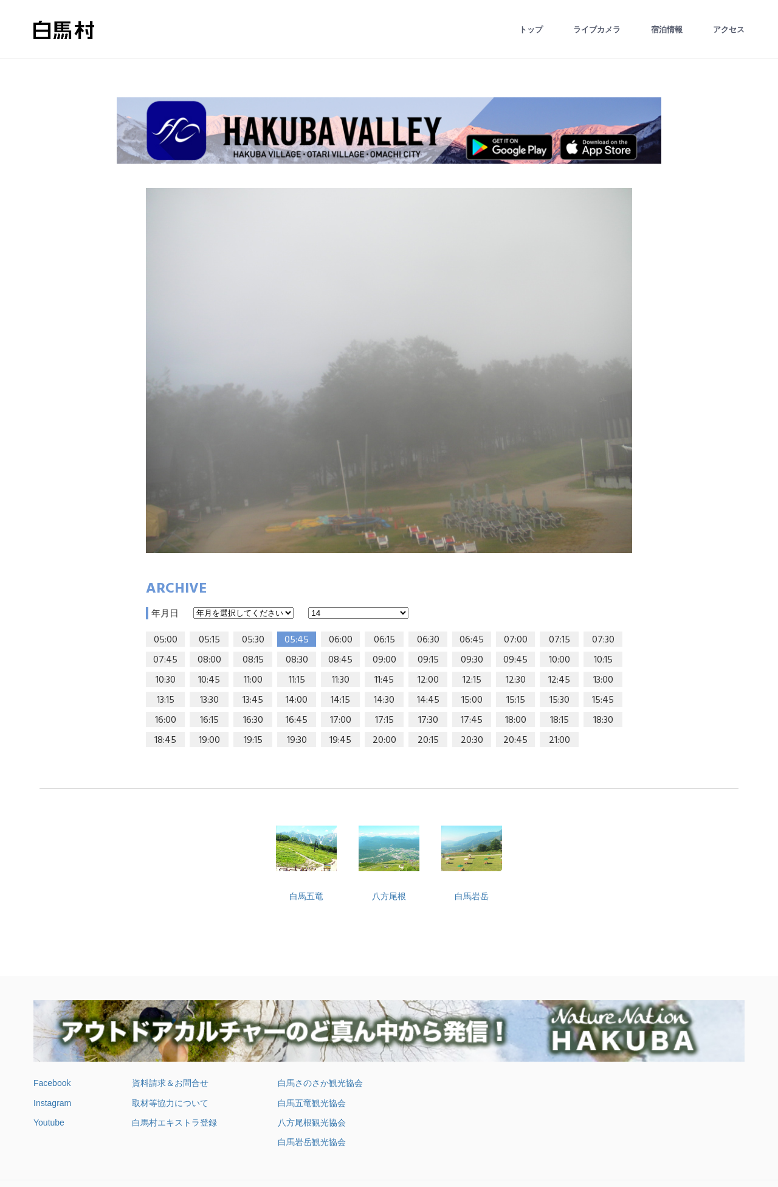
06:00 (341, 640)
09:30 (472, 660)
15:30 (559, 700)
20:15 (428, 740)
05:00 (165, 640)
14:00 (297, 700)
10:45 (209, 680)
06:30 (428, 640)
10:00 (559, 660)
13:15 (165, 700)
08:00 (209, 660)
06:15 (384, 640)
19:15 (253, 740)
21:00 (559, 740)
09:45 (515, 660)
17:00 (340, 720)
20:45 (515, 740)
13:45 (253, 700)
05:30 (253, 640)
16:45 (297, 720)
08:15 (253, 660)
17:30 (428, 720)
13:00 (603, 680)
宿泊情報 (667, 29)
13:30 (209, 700)
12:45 (559, 680)
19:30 (297, 740)
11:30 (340, 680)
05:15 (209, 640)
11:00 (253, 680)
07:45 (165, 660)
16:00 (165, 720)
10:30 (166, 680)
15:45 (603, 700)
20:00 (384, 740)
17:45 (472, 720)
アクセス (729, 29)
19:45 (340, 740)
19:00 (209, 740)
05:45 (296, 640)
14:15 (340, 700)
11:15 (297, 680)
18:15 (559, 720)
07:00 (516, 640)
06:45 (472, 640)
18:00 (515, 720)
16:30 (253, 720)
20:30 (472, 740)
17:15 (384, 720)
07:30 (603, 640)
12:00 (428, 680)
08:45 (340, 660)
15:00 (472, 700)
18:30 (603, 720)
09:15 (428, 660)
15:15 (515, 700)
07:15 (559, 640)
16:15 (209, 720)
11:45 (384, 680)
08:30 (297, 660)
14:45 (428, 700)
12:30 (516, 680)
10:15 (603, 660)
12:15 (472, 680)
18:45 (165, 740)
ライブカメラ (597, 29)
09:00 (384, 660)
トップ (531, 29)
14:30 (384, 700)
